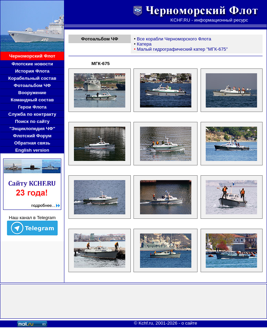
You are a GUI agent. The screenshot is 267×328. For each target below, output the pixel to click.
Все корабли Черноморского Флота (174, 38)
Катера (144, 44)
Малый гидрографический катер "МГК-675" (182, 49)
